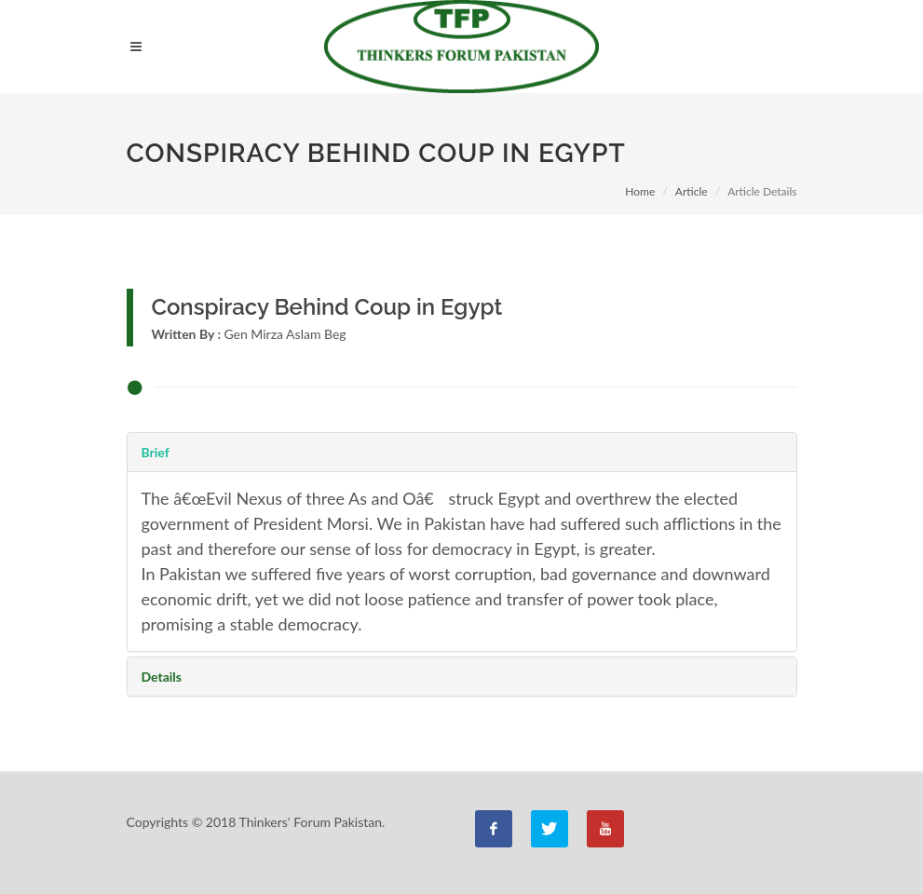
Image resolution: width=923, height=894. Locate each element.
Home (640, 191)
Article (691, 191)
